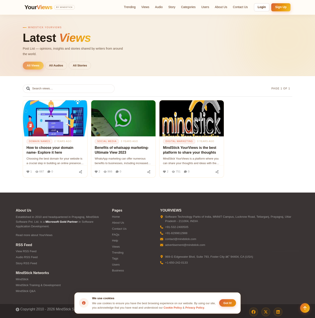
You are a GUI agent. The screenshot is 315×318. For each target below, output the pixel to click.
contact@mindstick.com (180, 239)
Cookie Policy (173, 307)
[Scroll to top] (305, 308)
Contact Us (240, 7)
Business (118, 270)
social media (107, 141)
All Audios (56, 65)
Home (116, 216)
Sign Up (281, 7)
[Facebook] (253, 312)
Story (171, 7)
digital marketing (179, 141)
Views (145, 7)
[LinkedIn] (278, 312)
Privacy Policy (194, 307)
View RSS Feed (26, 251)
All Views (33, 65)
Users (205, 7)
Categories (188, 7)
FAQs (115, 234)
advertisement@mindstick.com (185, 245)
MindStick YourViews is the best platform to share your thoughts (189, 150)
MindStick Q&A (25, 291)
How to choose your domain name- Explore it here (49, 150)
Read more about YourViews (34, 235)
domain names (39, 141)
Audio (159, 7)
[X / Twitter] (265, 312)
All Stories (80, 65)
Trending (130, 7)
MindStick (22, 279)
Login (262, 7)
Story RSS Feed (26, 263)
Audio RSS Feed (27, 257)
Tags (115, 258)
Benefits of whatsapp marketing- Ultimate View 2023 (122, 150)
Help (115, 240)
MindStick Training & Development (38, 285)
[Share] (80, 171)
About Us (221, 7)
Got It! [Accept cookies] (227, 303)
